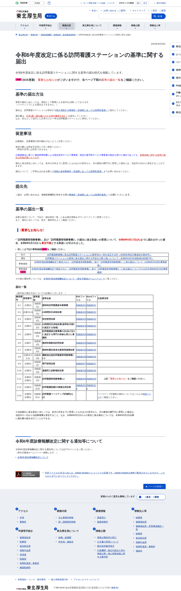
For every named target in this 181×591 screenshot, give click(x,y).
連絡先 (139, 546)
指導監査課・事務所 (29, 555)
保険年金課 (25, 542)
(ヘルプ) (111, 3)
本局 (22, 513)
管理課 (23, 547)
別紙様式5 (81, 343)
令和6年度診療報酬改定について (33, 457)
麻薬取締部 (25, 559)
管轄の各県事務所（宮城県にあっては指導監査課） (78, 171)
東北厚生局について (69, 524)
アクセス (25, 508)
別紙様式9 (81, 379)
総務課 (139, 513)
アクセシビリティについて (86, 571)
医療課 (23, 551)
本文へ (95, 11)
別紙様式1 (81, 305)
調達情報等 (102, 517)
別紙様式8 (81, 370)
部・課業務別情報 (67, 517)
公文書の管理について (108, 534)
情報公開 (102, 524)
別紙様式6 (81, 357)
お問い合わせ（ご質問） (115, 11)
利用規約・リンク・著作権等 (32, 571)
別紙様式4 (81, 334)
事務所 (23, 517)
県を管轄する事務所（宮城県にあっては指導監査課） (82, 110)
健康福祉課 (25, 529)
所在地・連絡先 (65, 534)
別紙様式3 (81, 326)
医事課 (23, 534)
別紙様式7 (81, 363)
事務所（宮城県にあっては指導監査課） (88, 194)
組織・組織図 (64, 529)
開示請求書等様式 (105, 538)
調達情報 (102, 508)
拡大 (145, 3)
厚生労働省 (161, 3)
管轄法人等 (142, 508)
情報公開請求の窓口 (106, 529)
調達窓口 (101, 513)
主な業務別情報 (65, 513)
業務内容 (63, 508)
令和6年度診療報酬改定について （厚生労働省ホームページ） (73, 278)
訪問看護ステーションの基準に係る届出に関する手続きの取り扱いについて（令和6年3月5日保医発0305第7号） (99, 258)
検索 (160, 16)
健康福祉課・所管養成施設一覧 (150, 523)
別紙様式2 (81, 312)
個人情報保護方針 (59, 571)
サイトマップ (138, 11)
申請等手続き (27, 524)
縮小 (139, 3)
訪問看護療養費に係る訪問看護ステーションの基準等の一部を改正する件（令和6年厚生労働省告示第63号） (99, 254)
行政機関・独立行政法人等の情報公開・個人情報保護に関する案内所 (111, 545)
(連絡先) (114, 579)
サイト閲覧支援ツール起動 (94, 3)
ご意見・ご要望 (158, 11)
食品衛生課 (25, 538)
